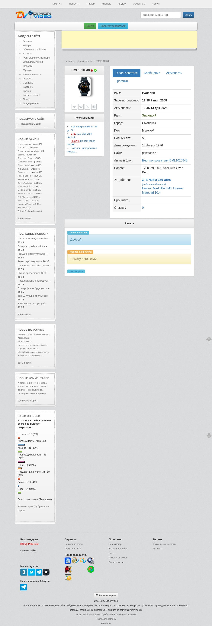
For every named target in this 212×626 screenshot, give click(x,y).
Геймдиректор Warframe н (32, 253)
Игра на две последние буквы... (33, 345)
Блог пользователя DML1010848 (165, 160)
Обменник (139, 4)
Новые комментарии (33, 378)
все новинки (24, 218)
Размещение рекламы (164, 544)
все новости (24, 314)
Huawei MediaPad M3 (157, 188)
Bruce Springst (24, 144)
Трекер (91, 4)
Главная (57, 4)
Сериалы (28, 82)
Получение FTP (73, 548)
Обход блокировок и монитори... (33, 352)
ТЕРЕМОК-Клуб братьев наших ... (34, 334)
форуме (38, 329)
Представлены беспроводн (33, 280)
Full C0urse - (24, 197)
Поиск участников (118, 557)
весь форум (24, 362)
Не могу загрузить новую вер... (32, 393)
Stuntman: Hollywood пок (31, 246)
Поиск (26, 99)
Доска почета (116, 562)
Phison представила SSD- (32, 273)
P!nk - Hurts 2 (24, 165)
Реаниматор (115, 544)
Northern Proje (24, 204)
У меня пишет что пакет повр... (32, 386)
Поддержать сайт (31, 118)
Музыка (27, 70)
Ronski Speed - (25, 176)
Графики (122, 81)
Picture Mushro (25, 151)
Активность (174, 73)
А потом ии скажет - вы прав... (32, 383)
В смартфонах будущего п (32, 288)
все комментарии (27, 400)
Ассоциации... (24, 338)
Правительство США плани (33, 265)
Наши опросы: (29, 415)
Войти (90, 25)
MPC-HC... (23, 147)
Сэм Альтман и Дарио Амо (33, 238)
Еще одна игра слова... (29, 348)
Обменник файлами (34, 49)
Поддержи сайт (31, 103)
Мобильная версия (106, 595)
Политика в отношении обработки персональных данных (106, 614)
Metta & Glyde (24, 190)
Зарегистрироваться (113, 25)
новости (41, 233)
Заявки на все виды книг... (30, 355)
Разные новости (32, 74)
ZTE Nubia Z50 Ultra (156, 179)
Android (106, 4)
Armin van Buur (25, 158)
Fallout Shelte (24, 211)
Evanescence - (25, 172)
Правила (157, 548)
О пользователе (126, 73)
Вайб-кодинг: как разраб (31, 303)
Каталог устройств (118, 548)
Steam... (21, 155)
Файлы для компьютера (36, 57)
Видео (122, 4)
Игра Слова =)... (25, 341)
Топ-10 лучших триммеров (33, 295)
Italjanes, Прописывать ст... (30, 390)
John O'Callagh (25, 183)
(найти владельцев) (154, 184)
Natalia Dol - (24, 201)
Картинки (28, 86)
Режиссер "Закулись (29, 261)
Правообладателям (106, 619)
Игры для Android (33, 61)
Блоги (112, 553)
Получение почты (74, 544)
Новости (74, 4)
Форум (155, 4)
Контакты (106, 623)
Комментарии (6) (27, 506)
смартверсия (76, 271)
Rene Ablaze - (24, 179)
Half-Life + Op (24, 207)
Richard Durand (25, 193)
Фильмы (27, 78)
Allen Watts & (24, 186)
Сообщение (152, 73)
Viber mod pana (25, 162)
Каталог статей (31, 95)
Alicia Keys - (24, 169)
